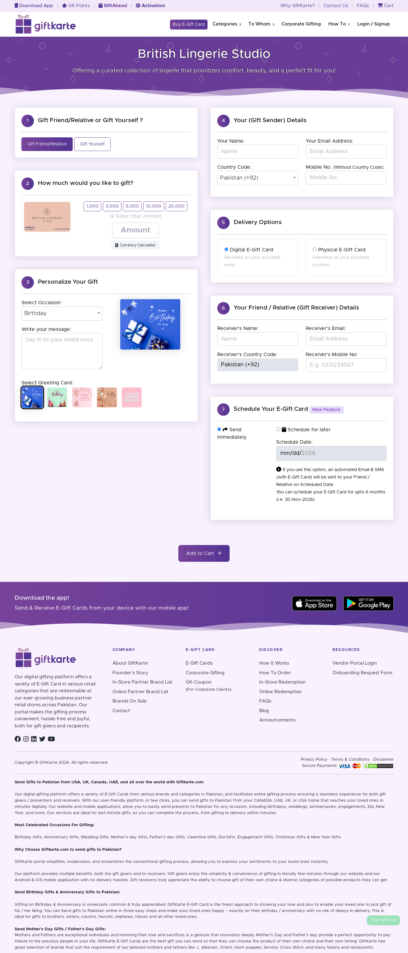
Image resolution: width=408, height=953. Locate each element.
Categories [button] (227, 24)
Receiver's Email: (326, 328)
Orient (226, 948)
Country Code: (234, 167)
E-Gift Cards (199, 663)
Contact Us (335, 5)
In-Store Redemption (282, 682)
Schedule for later (303, 429)
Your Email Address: (329, 141)
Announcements (277, 720)
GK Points (76, 5)
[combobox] (61, 313)
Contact (121, 710)
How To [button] (339, 24)
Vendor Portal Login (354, 663)
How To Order (275, 673)
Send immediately (231, 433)
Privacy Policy (314, 760)
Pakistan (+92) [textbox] (239, 178)
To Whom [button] (261, 24)
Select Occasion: (41, 302)
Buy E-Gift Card (189, 24)
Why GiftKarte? (297, 5)
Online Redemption (280, 692)
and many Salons (323, 948)
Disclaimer (383, 760)
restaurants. (362, 948)
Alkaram (209, 948)
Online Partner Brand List (140, 692)
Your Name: (231, 141)
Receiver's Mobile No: (332, 354)
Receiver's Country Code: (247, 354)
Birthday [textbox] (35, 313)
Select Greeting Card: (47, 382)
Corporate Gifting (301, 24)
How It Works (274, 663)
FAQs (363, 5)
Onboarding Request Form (362, 673)
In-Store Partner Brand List (142, 682)
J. (197, 948)
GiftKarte (24, 862)
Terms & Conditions (350, 760)
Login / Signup (373, 24)
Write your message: (46, 329)
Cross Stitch (292, 948)
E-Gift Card (198, 905)
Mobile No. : (345, 167)
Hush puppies (248, 948)
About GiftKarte (130, 663)
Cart (386, 5)
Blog (264, 710)
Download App (34, 5)
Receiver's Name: (238, 328)
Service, (271, 948)
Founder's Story (130, 673)
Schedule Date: (294, 442)
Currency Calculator (135, 245)
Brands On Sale (129, 701)
